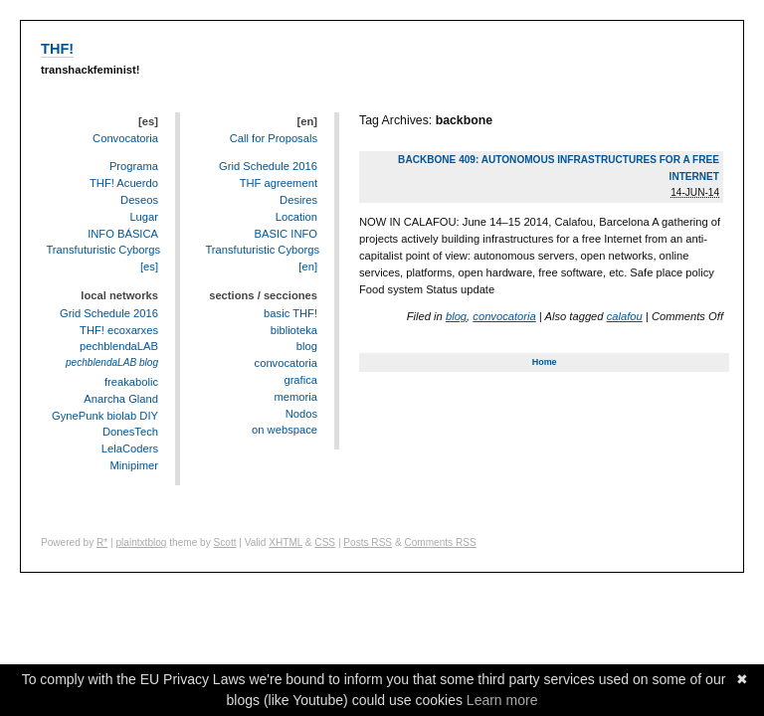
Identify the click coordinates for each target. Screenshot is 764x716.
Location (296, 217)
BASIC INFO (286, 234)
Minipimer (134, 465)
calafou (625, 316)
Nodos (301, 414)
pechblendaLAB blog (112, 362)
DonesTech (130, 432)
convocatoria (504, 316)
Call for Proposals (273, 138)
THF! (57, 49)
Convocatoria (125, 138)
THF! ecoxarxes (119, 330)
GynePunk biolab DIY (105, 416)
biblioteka (294, 330)
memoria (295, 397)
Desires (298, 200)
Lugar (143, 217)
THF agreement (278, 183)
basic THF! (290, 313)
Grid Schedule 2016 (109, 313)
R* (101, 542)
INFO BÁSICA (123, 234)
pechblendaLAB (119, 346)
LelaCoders (129, 448)
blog (456, 316)
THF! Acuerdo (124, 183)
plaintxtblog (140, 542)
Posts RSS (367, 542)
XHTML (285, 542)
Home (544, 362)
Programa (133, 166)
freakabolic (131, 382)
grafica (300, 380)
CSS (324, 542)
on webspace (284, 430)
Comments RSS (440, 542)
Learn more (502, 700)
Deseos (139, 200)
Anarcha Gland (121, 399)
